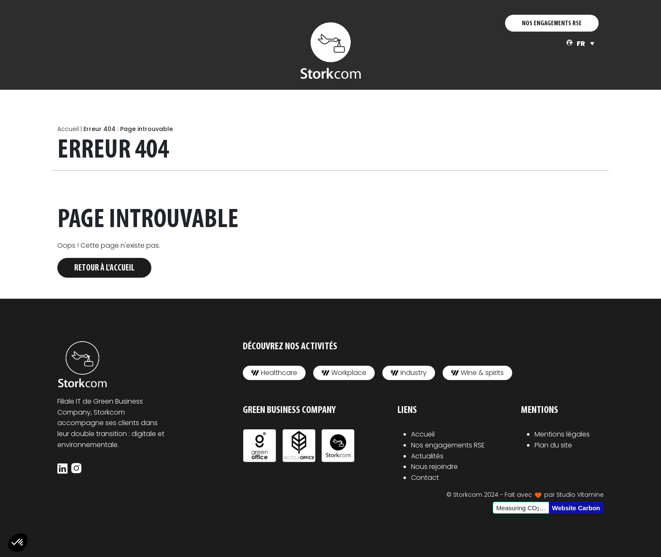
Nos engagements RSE (448, 445)
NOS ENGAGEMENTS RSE (552, 23)
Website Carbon (576, 507)
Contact (425, 477)
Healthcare (274, 373)
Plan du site (553, 445)
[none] (585, 43)
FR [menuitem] (581, 43)
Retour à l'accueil (104, 268)
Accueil (68, 129)
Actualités (427, 456)
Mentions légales (562, 434)
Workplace (344, 373)
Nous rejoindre (434, 466)
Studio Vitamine (580, 494)
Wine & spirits (477, 373)
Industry (409, 373)
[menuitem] (585, 43)
